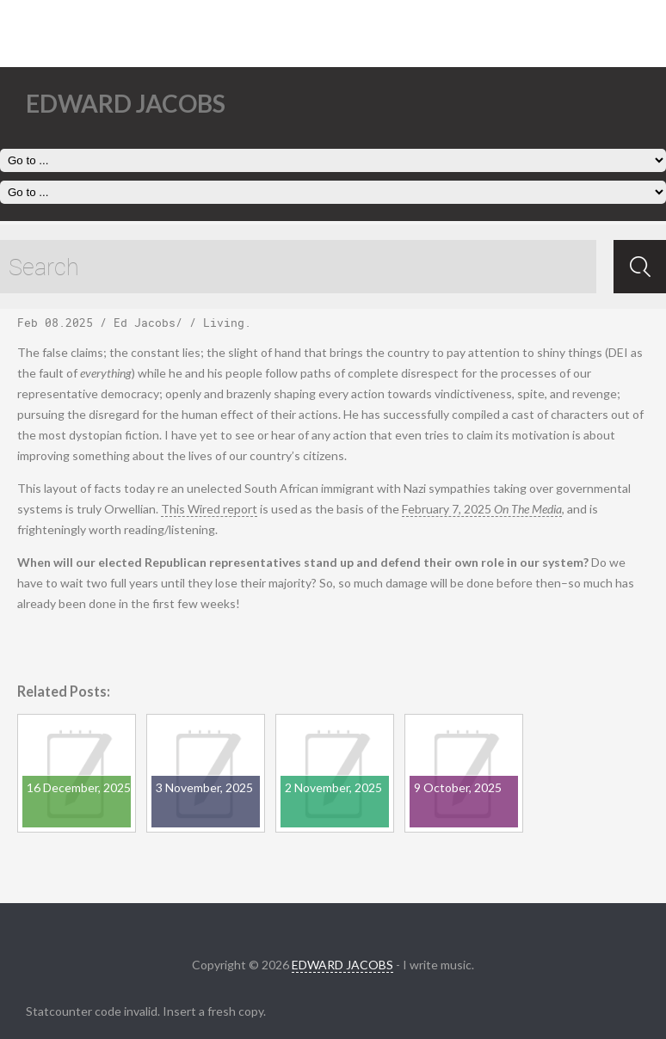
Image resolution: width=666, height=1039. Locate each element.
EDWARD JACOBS (342, 964)
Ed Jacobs (145, 322)
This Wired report (209, 508)
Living (223, 322)
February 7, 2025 (482, 508)
